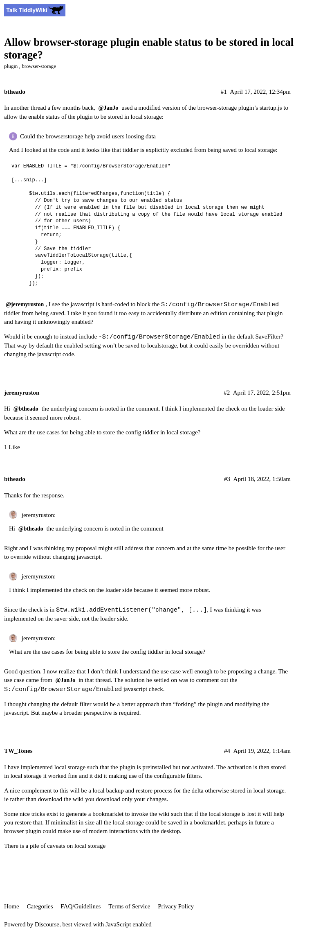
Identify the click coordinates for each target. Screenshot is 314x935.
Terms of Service (129, 906)
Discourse (47, 924)
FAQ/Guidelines (81, 906)
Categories (40, 906)
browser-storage (39, 66)
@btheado (25, 409)
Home (11, 906)
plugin (11, 66)
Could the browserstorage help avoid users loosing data (88, 136)
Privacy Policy (176, 906)
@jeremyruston (25, 304)
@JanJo (109, 108)
